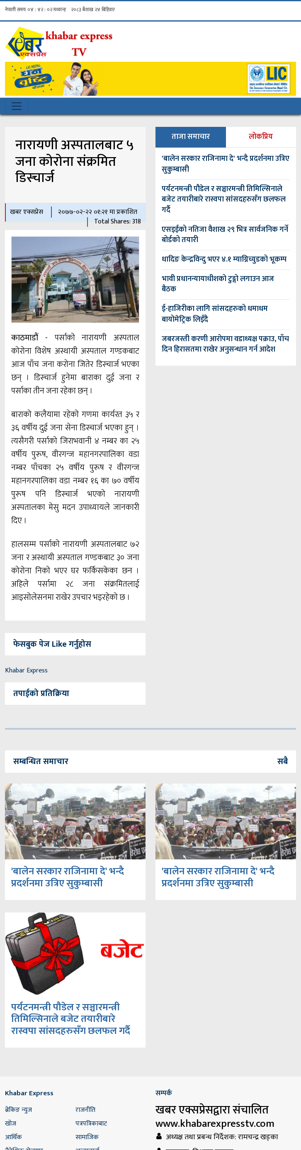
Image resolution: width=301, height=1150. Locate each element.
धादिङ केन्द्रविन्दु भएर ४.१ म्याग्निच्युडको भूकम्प (224, 259)
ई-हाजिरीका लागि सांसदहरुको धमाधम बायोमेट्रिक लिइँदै (215, 314)
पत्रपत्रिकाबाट (91, 1123)
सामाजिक (87, 1137)
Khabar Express (26, 670)
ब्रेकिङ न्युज (18, 1110)
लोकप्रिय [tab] (261, 137)
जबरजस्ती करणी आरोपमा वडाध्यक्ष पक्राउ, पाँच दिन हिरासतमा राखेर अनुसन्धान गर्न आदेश (225, 344)
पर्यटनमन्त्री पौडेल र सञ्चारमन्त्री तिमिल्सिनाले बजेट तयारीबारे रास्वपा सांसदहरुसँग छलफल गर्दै (224, 199)
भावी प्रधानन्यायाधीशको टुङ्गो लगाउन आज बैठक (218, 284)
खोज (10, 1123)
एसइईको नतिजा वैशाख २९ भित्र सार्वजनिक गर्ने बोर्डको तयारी (225, 235)
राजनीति (85, 1110)
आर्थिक (13, 1137)
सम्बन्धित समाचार (40, 762)
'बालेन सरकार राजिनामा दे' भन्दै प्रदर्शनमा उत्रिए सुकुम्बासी (225, 164)
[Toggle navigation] (16, 106)
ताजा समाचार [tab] (191, 137)
